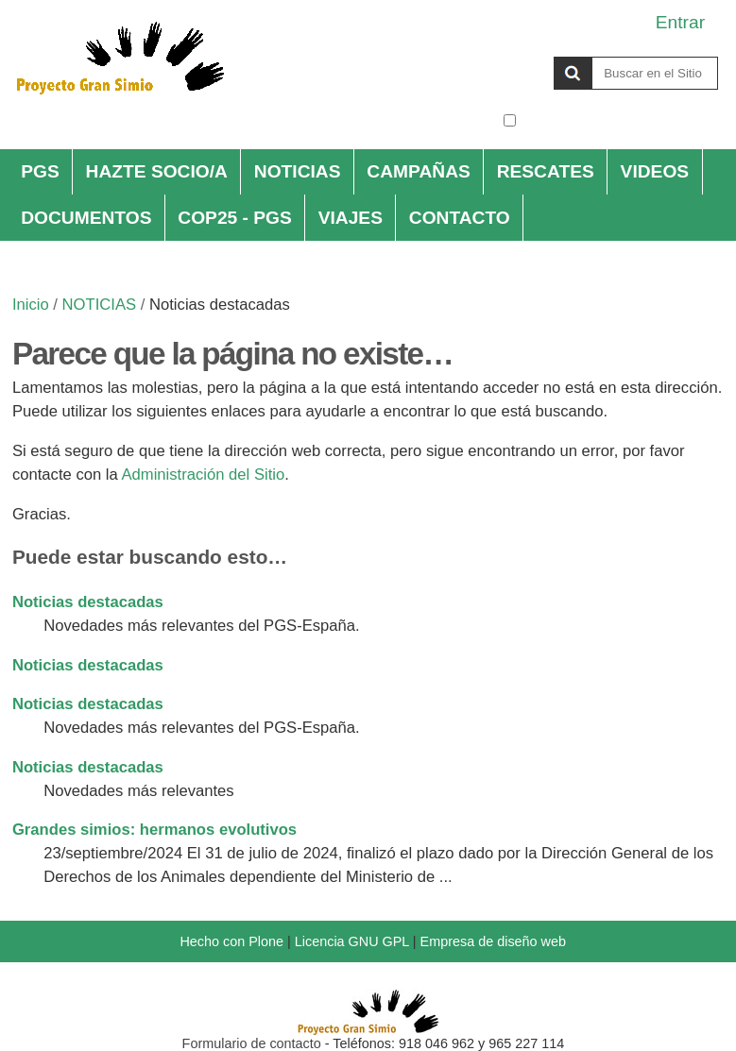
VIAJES (350, 218)
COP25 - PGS (235, 218)
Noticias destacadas (87, 602)
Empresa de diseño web (493, 941)
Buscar (502, 56)
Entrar (680, 22)
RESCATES (545, 171)
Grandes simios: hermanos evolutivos (154, 830)
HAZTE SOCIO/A (157, 171)
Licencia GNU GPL (352, 941)
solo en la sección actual (619, 120)
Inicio (30, 305)
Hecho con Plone (231, 941)
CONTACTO (459, 218)
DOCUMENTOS (86, 218)
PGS (40, 171)
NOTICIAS (297, 171)
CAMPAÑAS (418, 171)
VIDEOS (655, 171)
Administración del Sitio (202, 474)
